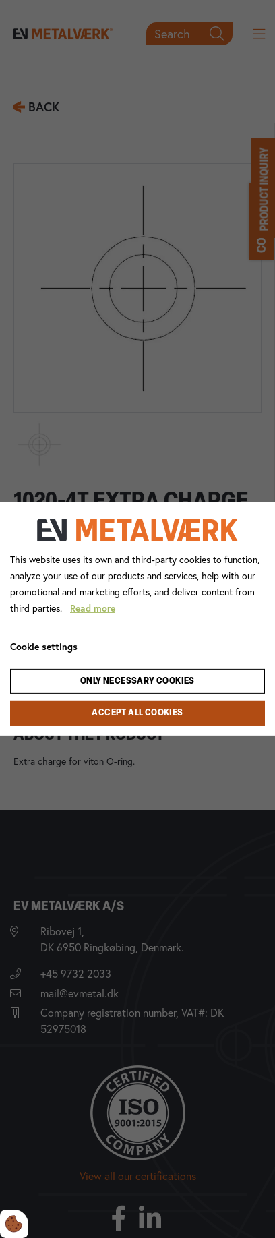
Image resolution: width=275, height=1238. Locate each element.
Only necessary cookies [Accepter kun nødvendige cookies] (137, 681)
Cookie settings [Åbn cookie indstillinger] (44, 647)
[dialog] (137, 619)
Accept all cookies (137, 713)
